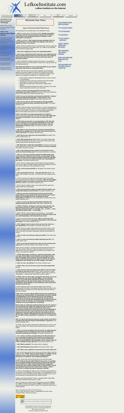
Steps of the (19, 389)
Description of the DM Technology (41, 406)
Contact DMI (32, 410)
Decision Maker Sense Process (5, 63)
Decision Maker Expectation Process (7, 59)
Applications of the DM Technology (36, 407)
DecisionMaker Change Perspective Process (6, 47)
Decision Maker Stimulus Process (6, 68)
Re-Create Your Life (38, 409)
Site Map (44, 410)
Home (27, 406)
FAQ (49, 407)
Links (39, 410)
